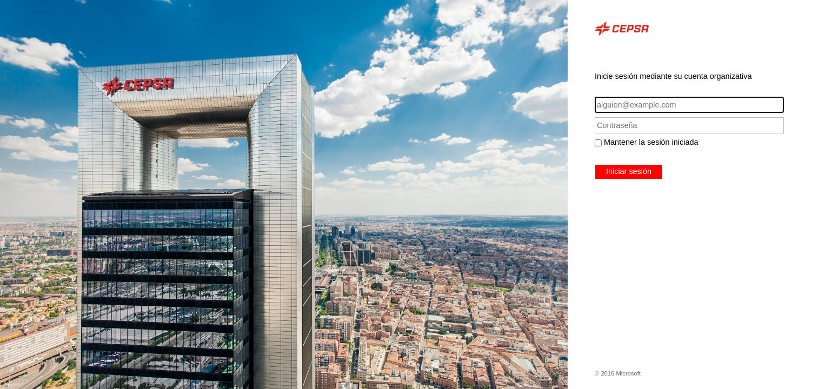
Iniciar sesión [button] (628, 171)
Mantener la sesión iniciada (651, 142)
